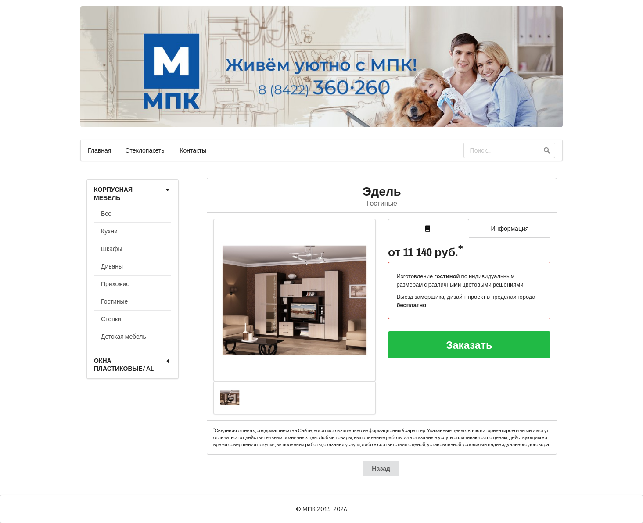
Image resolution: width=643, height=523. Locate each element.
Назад (381, 468)
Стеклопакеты (145, 150)
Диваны (112, 266)
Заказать (469, 344)
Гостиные (114, 301)
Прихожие (115, 283)
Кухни (109, 231)
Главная (99, 150)
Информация (510, 228)
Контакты (193, 150)
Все (106, 213)
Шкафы (111, 248)
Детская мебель (123, 336)
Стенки (111, 318)
